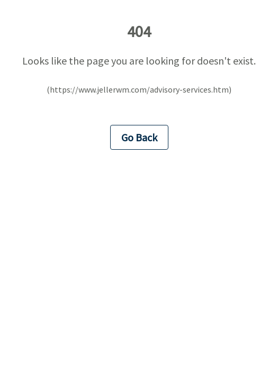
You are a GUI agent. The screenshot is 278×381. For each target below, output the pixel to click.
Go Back (139, 137)
